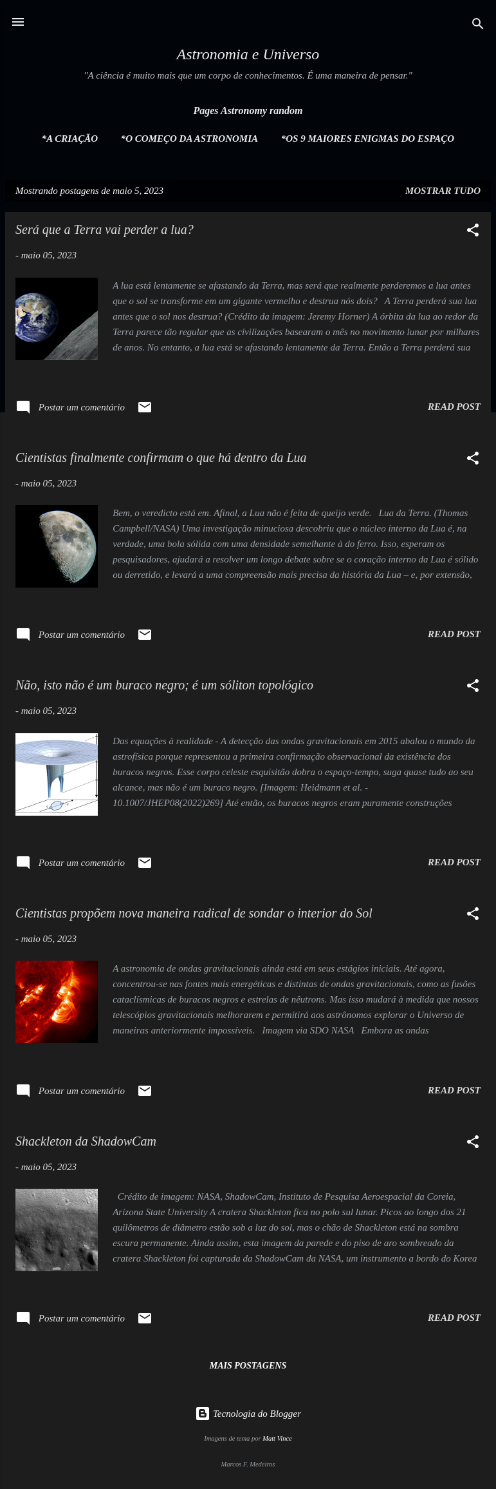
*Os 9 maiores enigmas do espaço (367, 138)
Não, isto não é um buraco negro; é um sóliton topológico (164, 685)
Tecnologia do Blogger (248, 1413)
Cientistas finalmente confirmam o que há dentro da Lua (161, 457)
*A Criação (70, 138)
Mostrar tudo (443, 191)
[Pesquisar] (478, 26)
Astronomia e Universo (248, 54)
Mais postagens (248, 1365)
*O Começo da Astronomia (189, 138)
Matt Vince (277, 1438)
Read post (454, 406)
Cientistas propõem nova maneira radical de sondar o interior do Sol (193, 913)
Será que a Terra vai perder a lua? (104, 229)
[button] (473, 232)
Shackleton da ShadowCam (85, 1141)
